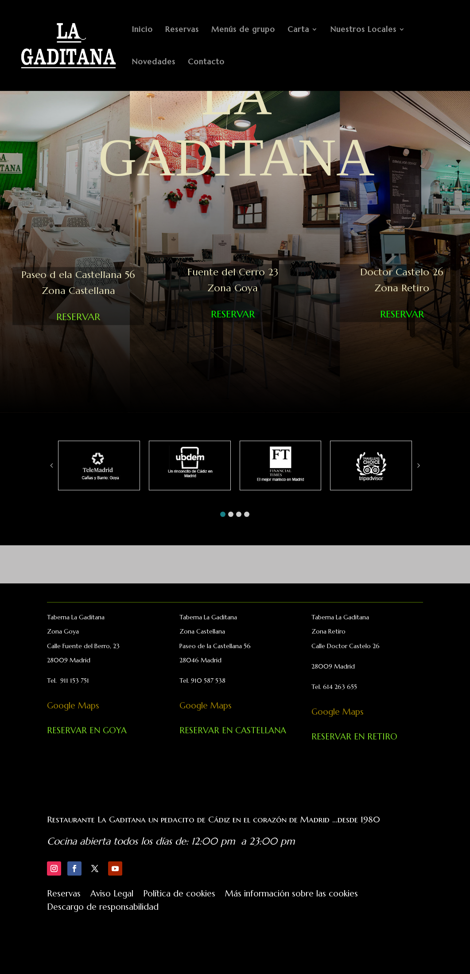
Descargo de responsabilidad (103, 908)
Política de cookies (179, 894)
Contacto (206, 62)
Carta (298, 30)
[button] (222, 514)
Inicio (142, 30)
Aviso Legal (111, 894)
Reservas (182, 30)
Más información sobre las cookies (291, 894)
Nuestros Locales (363, 30)
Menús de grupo (243, 30)
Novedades (153, 62)
